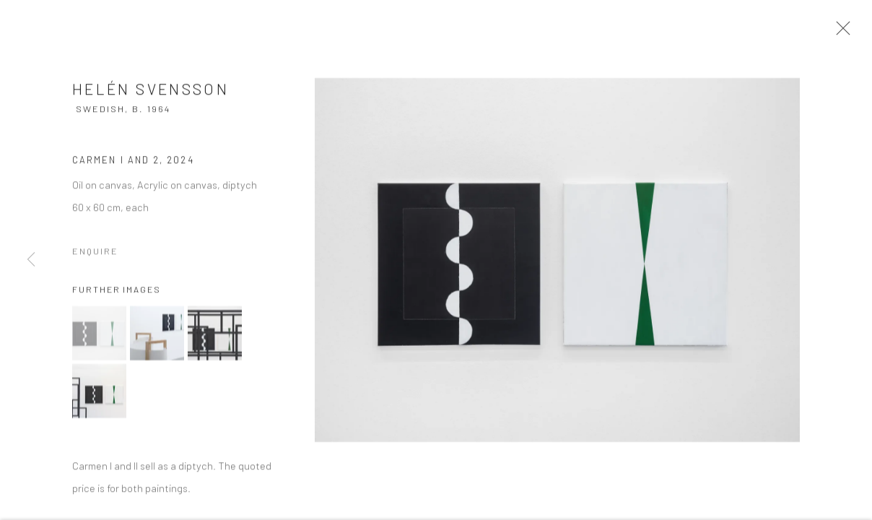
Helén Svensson (150, 96)
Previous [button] (31, 260)
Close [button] (849, 32)
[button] (99, 340)
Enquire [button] (95, 258)
